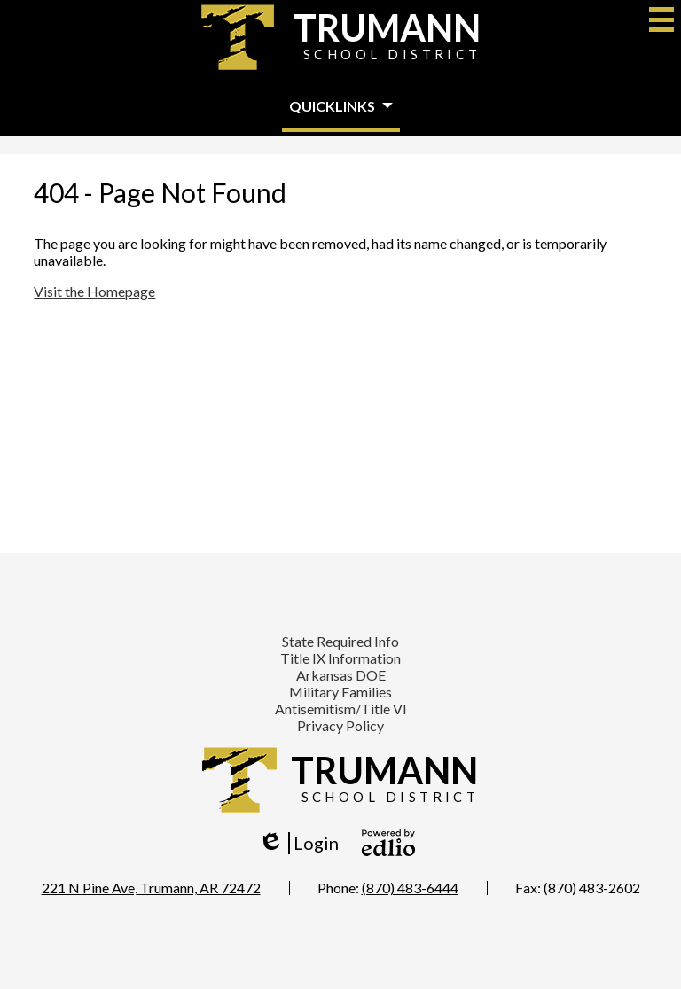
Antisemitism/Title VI (341, 708)
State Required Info (340, 641)
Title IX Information (340, 658)
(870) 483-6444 (410, 887)
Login (298, 843)
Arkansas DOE (341, 674)
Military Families (340, 691)
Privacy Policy (340, 725)
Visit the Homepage (94, 291)
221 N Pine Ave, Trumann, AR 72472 (151, 887)
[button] (341, 107)
